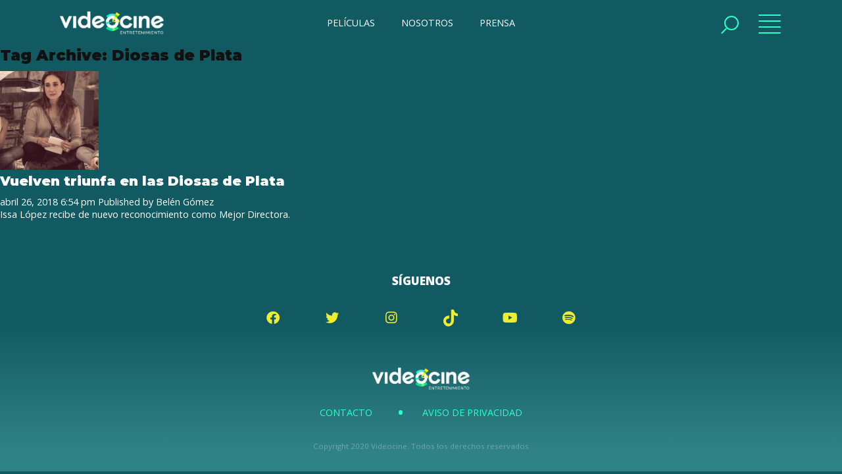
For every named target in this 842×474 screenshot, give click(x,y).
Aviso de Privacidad (472, 412)
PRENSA (497, 22)
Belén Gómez (185, 202)
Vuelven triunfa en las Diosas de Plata (142, 180)
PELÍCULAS (351, 22)
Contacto (346, 412)
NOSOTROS (427, 22)
